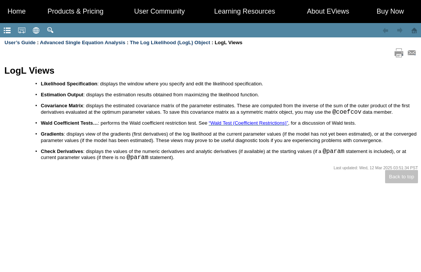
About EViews (328, 11)
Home (17, 11)
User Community (159, 11)
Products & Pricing (76, 11)
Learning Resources (244, 11)
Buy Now (390, 11)
